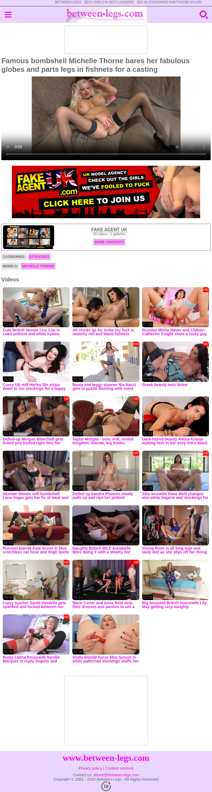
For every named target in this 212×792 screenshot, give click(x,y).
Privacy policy (90, 768)
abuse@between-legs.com (116, 775)
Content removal (119, 768)
